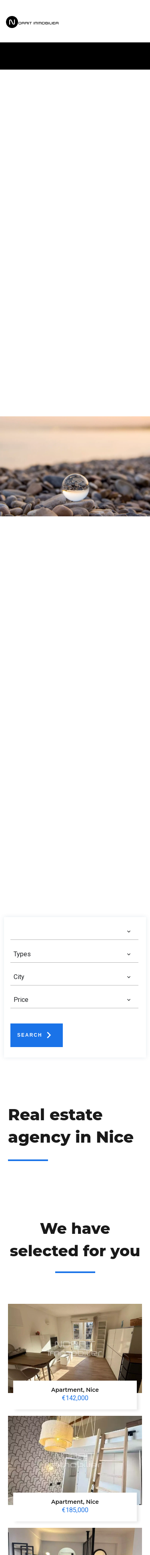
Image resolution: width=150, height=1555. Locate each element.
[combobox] (72, 931)
